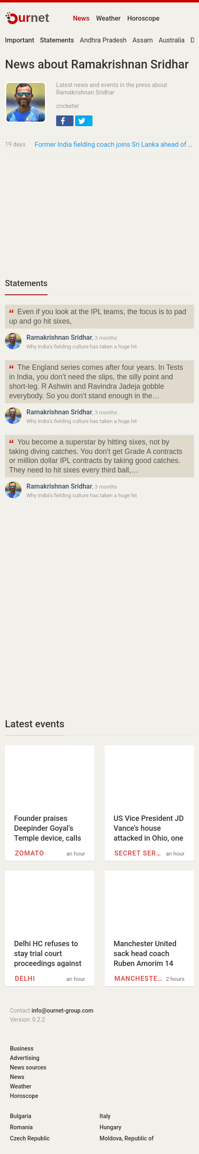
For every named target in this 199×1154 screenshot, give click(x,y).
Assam (143, 40)
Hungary (110, 1127)
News (81, 18)
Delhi (25, 978)
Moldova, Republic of (127, 1138)
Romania (21, 1127)
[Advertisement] (99, 214)
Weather (108, 18)
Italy (105, 1116)
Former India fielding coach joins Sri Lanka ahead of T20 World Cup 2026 (114, 144)
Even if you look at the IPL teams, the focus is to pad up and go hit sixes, (97, 315)
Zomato (29, 853)
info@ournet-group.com (62, 1010)
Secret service (138, 853)
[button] (64, 120)
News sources (28, 1067)
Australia (172, 40)
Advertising (25, 1058)
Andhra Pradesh (103, 40)
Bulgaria (20, 1116)
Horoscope (143, 18)
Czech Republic (30, 1138)
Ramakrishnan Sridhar (59, 337)
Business (21, 1048)
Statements (26, 283)
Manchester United (138, 978)
